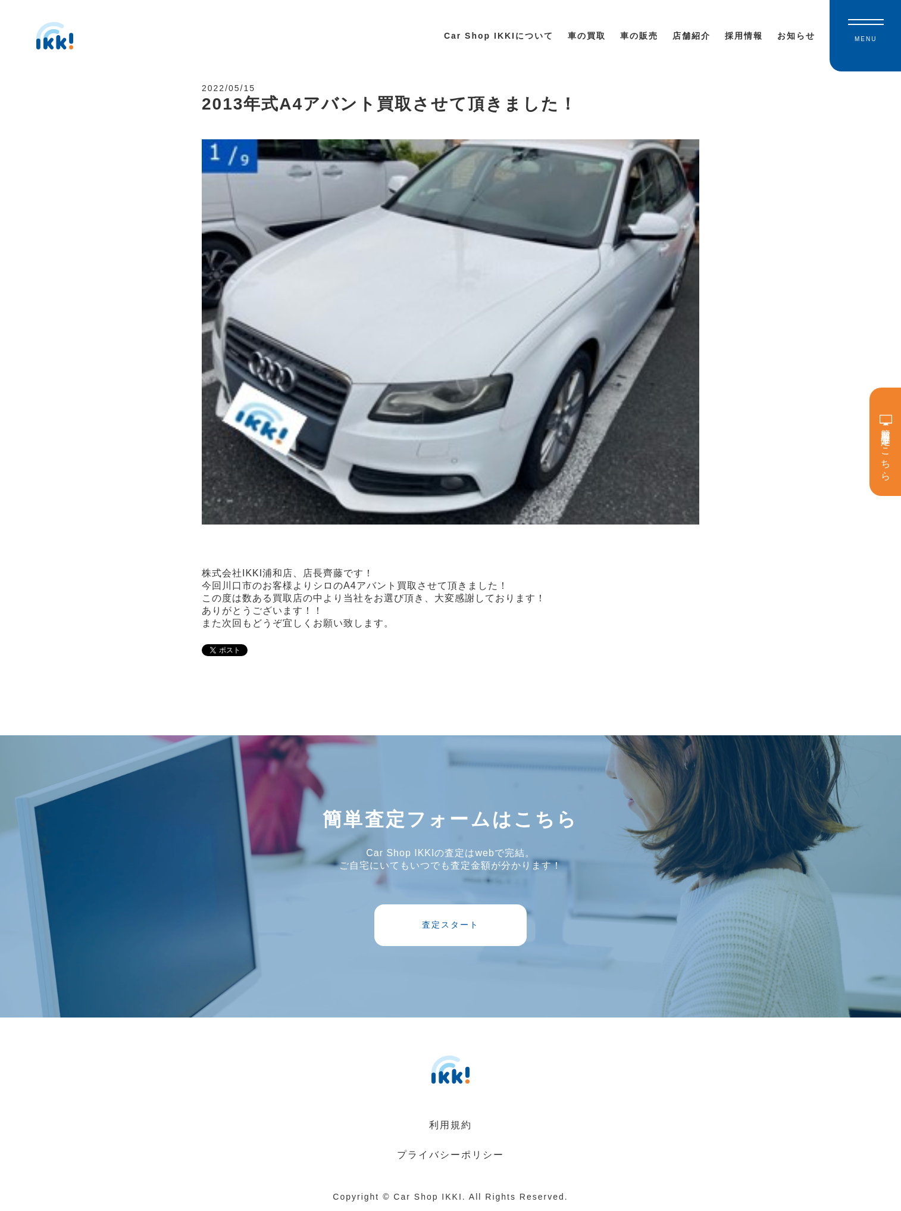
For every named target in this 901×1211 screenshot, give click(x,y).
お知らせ (796, 35)
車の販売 (639, 35)
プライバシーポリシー (450, 1155)
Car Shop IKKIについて (498, 35)
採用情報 (744, 35)
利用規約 (450, 1125)
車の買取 (587, 35)
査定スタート (450, 924)
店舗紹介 (691, 35)
